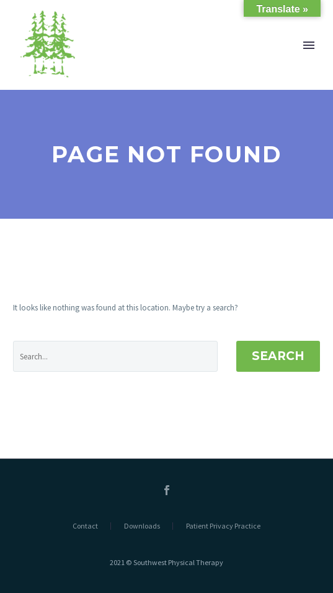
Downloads (142, 526)
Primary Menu (308, 45)
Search (278, 356)
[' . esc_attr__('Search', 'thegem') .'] (115, 356)
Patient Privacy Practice (223, 526)
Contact (85, 526)
